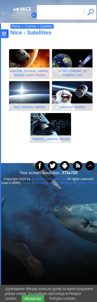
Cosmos (30, 26)
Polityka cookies (62, 298)
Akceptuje (33, 298)
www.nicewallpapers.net (48, 179)
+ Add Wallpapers (61, 183)
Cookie (26, 183)
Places (16, 26)
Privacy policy (86, 183)
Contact (39, 183)
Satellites (46, 26)
